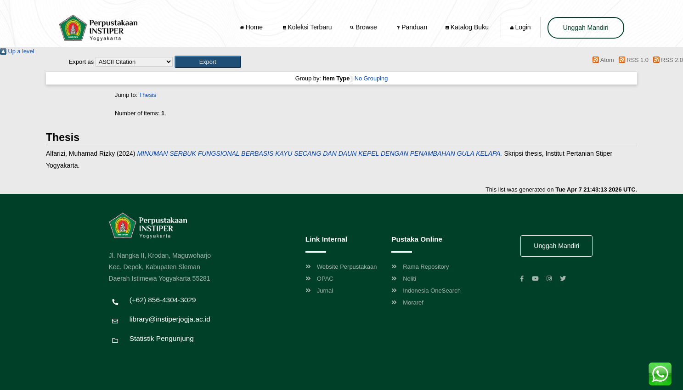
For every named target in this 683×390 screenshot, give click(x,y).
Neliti (403, 278)
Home (252, 27)
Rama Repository (420, 266)
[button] (208, 62)
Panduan (412, 27)
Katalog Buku (467, 27)
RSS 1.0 (632, 60)
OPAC (319, 278)
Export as (81, 61)
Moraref (407, 302)
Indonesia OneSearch (426, 290)
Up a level (17, 51)
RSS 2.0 (666, 60)
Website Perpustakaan (341, 266)
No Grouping (371, 78)
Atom (602, 60)
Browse (364, 27)
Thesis (147, 94)
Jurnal (319, 290)
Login (520, 27)
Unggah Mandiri (586, 27)
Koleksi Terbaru (307, 27)
